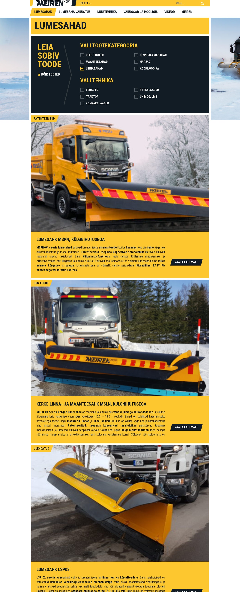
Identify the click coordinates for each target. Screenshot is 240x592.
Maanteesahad (94, 62)
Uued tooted (92, 55)
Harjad (142, 62)
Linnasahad (91, 68)
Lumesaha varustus (75, 12)
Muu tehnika (107, 12)
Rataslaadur (146, 90)
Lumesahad (43, 12)
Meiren (187, 12)
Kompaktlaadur (94, 103)
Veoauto (89, 90)
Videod (169, 12)
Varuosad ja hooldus (141, 12)
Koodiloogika (146, 68)
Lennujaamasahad (150, 55)
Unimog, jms (145, 96)
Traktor (89, 96)
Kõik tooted (50, 74)
